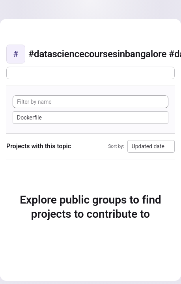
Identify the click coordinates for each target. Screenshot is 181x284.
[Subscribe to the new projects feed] (90, 73)
